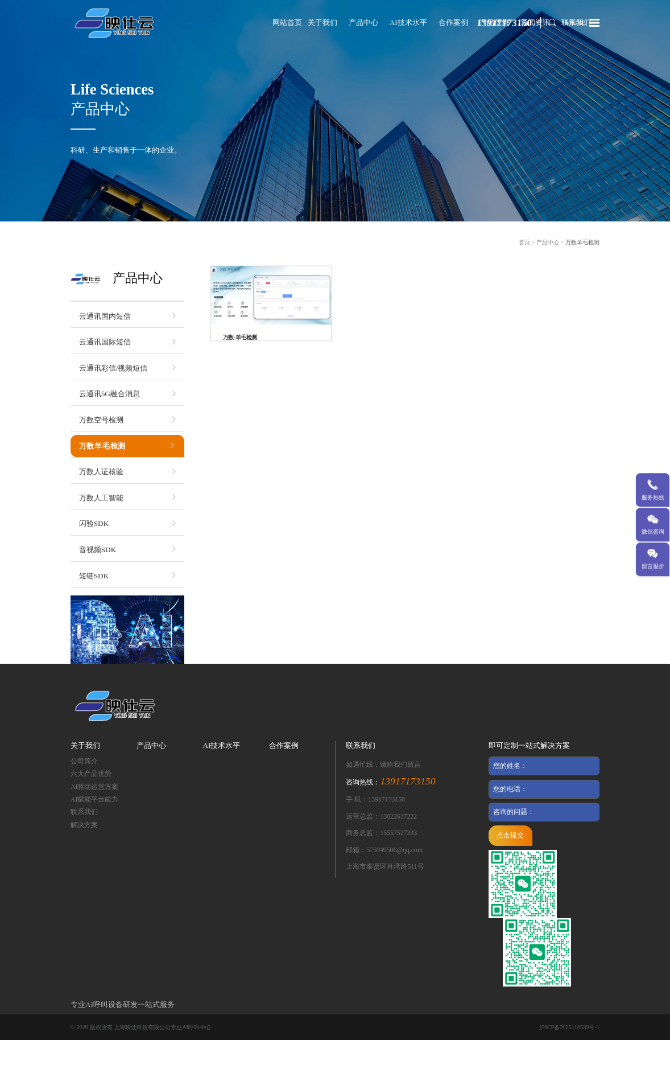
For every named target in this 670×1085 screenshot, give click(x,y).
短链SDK (94, 576)
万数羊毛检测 (582, 242)
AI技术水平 (408, 22)
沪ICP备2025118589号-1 (569, 1027)
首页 (524, 242)
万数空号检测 (101, 420)
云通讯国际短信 (105, 342)
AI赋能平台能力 (94, 799)
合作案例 (453, 22)
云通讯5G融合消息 (109, 393)
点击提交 (510, 835)
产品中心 (363, 22)
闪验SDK (94, 523)
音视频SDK (97, 549)
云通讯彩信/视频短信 (113, 368)
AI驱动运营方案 (94, 787)
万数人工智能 (101, 498)
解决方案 (84, 825)
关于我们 (322, 22)
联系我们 (84, 812)
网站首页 (287, 22)
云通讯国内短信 (105, 316)
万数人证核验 (101, 471)
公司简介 (84, 761)
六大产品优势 (91, 774)
